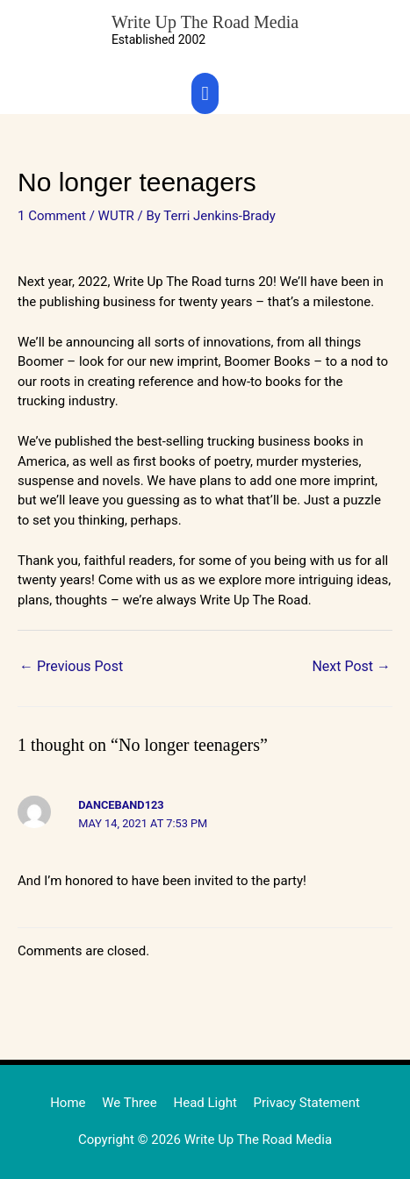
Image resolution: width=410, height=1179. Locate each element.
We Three (129, 1103)
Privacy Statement (307, 1103)
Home (67, 1103)
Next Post (351, 666)
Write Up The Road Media (205, 22)
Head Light (205, 1103)
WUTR (116, 216)
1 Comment (52, 216)
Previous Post (71, 666)
